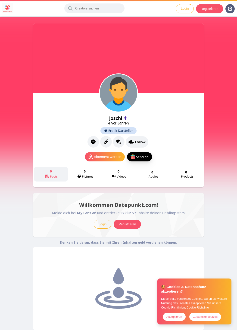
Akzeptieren (174, 316)
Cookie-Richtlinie (198, 307)
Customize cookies (205, 316)
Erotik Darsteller (118, 130)
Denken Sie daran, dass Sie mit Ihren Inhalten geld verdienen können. (118, 242)
